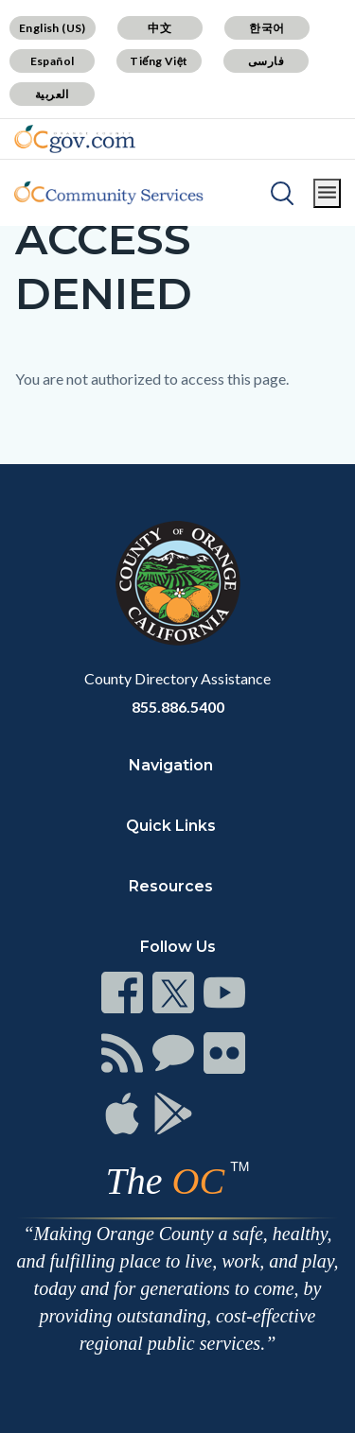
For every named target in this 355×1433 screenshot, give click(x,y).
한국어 (266, 28)
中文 (159, 28)
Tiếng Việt (159, 61)
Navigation (171, 765)
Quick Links (171, 826)
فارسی (266, 61)
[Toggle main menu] (327, 193)
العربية (52, 94)
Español (52, 61)
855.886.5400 (178, 707)
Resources (171, 886)
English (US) (52, 28)
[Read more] (74, 139)
